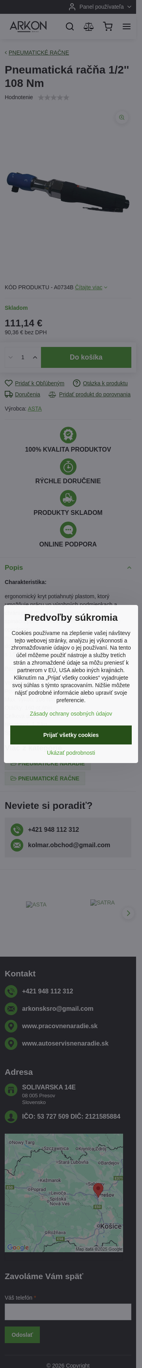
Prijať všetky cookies (71, 735)
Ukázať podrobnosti (71, 753)
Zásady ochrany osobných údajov (71, 713)
